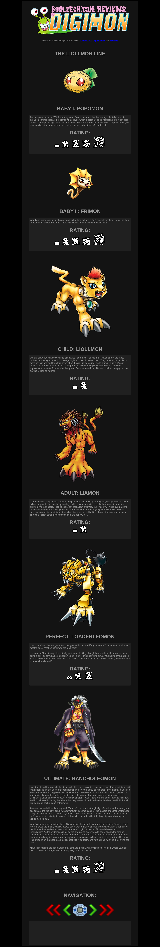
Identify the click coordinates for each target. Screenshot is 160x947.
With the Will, (86, 41)
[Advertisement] (75, 930)
